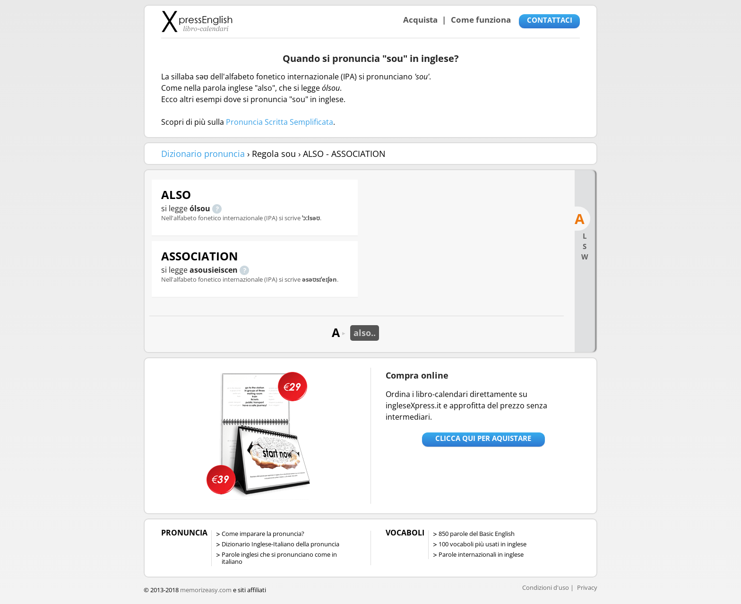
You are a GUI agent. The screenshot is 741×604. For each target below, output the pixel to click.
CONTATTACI (549, 20)
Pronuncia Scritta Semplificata (279, 122)
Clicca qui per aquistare (483, 438)
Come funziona (481, 19)
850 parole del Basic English (477, 533)
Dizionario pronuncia (203, 153)
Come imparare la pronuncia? (263, 533)
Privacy (587, 587)
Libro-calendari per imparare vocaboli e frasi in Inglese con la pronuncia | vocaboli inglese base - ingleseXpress (197, 21)
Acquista (420, 19)
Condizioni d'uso (545, 587)
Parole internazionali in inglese (481, 554)
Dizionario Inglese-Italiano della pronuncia (280, 544)
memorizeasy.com (206, 590)
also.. (364, 332)
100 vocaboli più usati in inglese (482, 544)
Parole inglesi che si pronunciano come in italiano (279, 558)
